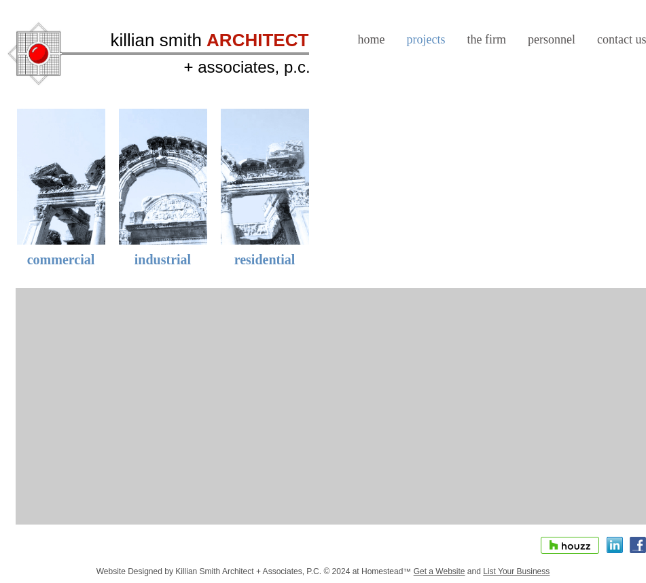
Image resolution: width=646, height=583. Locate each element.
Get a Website (439, 571)
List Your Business (516, 571)
